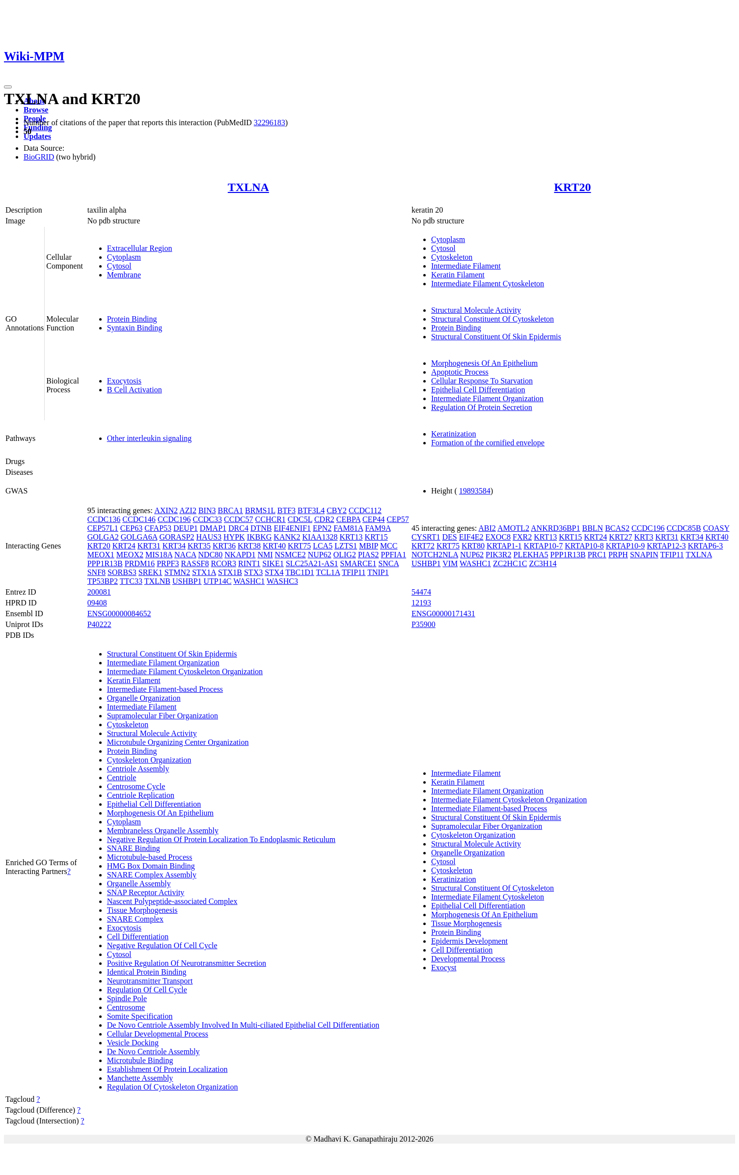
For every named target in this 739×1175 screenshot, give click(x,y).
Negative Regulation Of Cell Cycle (162, 945)
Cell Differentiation (137, 936)
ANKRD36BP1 (555, 528)
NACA (185, 554)
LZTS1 (345, 546)
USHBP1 (187, 581)
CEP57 (397, 519)
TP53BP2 (102, 581)
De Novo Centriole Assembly (153, 1051)
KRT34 (174, 546)
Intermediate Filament (466, 266)
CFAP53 (157, 528)
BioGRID (39, 157)
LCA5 (322, 546)
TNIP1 (378, 572)
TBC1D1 (299, 572)
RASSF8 (195, 563)
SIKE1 (273, 563)
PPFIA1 (394, 554)
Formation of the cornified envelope (488, 442)
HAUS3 (209, 537)
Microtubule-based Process (149, 857)
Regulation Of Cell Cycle (147, 989)
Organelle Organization (144, 698)
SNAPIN (644, 554)
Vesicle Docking (133, 1042)
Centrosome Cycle (136, 786)
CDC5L (300, 519)
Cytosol (119, 266)
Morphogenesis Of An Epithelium (484, 363)
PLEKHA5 (530, 554)
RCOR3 (223, 563)
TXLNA (248, 187)
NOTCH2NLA (434, 554)
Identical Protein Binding (147, 972)
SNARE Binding (133, 848)
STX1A (204, 572)
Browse (36, 110)
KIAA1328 (320, 537)
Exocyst (444, 967)
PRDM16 (140, 563)
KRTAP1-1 (504, 546)
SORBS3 (122, 572)
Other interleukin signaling (149, 438)
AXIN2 (166, 510)
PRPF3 (168, 563)
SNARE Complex (135, 919)
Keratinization (453, 434)
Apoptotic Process (460, 372)
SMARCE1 (358, 563)
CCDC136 (104, 519)
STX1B (230, 572)
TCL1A (328, 572)
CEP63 (131, 528)
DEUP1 (185, 528)
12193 (421, 603)
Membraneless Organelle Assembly (163, 830)
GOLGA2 (103, 537)
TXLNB (157, 581)
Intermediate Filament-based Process (165, 689)
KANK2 (287, 537)
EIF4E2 (471, 537)
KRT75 (299, 546)
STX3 (253, 572)
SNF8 (96, 572)
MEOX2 (129, 554)
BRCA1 (230, 510)
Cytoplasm (124, 257)
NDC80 (210, 554)
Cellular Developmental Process (157, 1034)
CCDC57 (238, 519)
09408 (97, 603)
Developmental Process (468, 959)
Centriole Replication (140, 795)
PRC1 (597, 554)
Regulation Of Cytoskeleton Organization (172, 1087)
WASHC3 (282, 581)
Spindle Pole (127, 998)
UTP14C (218, 581)
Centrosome (126, 1007)
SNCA (388, 563)
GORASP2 (176, 537)
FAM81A (348, 528)
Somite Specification (140, 1016)
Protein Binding (132, 319)
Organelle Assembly (139, 883)
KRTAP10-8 (584, 546)
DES (449, 537)
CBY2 (337, 510)
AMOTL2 (513, 528)
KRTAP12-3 (666, 546)
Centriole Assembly (138, 769)
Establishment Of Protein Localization (167, 1069)
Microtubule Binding (140, 1060)
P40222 (99, 624)
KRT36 (224, 546)
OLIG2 (344, 554)
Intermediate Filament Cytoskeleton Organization (185, 671)
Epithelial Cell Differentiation (478, 389)
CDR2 (324, 519)
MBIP (368, 546)
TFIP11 (353, 572)
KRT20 (572, 187)
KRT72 (423, 546)
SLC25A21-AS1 (312, 563)
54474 (421, 592)
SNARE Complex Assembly (151, 875)
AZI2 (187, 510)
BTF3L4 (311, 510)
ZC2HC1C (510, 563)
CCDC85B (684, 528)
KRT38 (249, 546)
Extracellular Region (139, 248)
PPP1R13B (105, 563)
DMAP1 (213, 528)
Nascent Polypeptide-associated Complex (172, 901)
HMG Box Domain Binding (151, 866)
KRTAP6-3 (705, 546)
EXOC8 (498, 537)
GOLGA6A (139, 537)
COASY (716, 528)
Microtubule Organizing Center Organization (178, 742)
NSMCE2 (290, 554)
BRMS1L (260, 510)
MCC (389, 546)
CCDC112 (365, 510)
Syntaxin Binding (134, 328)
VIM (450, 563)
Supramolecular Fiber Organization (162, 715)
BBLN (592, 528)
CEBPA (348, 519)
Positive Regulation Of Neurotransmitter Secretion (186, 963)
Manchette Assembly (140, 1078)
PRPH (618, 554)
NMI (265, 554)
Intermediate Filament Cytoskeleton (487, 283)
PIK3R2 (498, 554)
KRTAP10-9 (625, 546)
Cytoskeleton (451, 257)
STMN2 (177, 572)
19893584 (475, 491)
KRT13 (351, 537)
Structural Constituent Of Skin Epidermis (496, 336)
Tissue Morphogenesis (142, 910)
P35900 (423, 624)
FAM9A (377, 528)
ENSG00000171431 (443, 613)
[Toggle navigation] (8, 86)
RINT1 (249, 563)
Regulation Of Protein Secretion (481, 407)
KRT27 (620, 537)
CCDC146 (139, 519)
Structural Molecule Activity (476, 310)
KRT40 (274, 546)
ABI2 (487, 528)
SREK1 (150, 572)
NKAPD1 (239, 554)
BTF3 (286, 510)
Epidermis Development (469, 941)
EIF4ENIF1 (292, 528)
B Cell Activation (134, 389)
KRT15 (376, 537)
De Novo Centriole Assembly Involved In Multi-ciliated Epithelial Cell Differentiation (243, 1025)
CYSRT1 (425, 537)
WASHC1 (249, 581)
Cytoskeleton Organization (149, 760)
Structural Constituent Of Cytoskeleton (492, 319)
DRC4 (238, 528)
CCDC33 (207, 519)
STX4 (274, 572)
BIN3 (207, 510)
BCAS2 (617, 528)
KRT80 (473, 546)
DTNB (261, 528)
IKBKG (259, 537)
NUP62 (319, 554)
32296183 (269, 122)
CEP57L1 (102, 528)
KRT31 (149, 546)
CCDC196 (174, 519)
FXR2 (522, 537)
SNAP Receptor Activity (146, 892)
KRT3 (643, 537)
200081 (99, 592)
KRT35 (199, 546)
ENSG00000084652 (119, 613)
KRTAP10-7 (543, 546)
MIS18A (158, 554)
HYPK (234, 537)
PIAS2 (368, 554)
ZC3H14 (542, 563)
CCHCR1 (270, 519)
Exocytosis (124, 381)
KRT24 (124, 546)
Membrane (124, 275)
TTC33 (131, 581)
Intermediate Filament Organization (487, 398)
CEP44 (373, 519)
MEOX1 (100, 554)
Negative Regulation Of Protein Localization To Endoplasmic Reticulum (221, 839)
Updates (37, 136)
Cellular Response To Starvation (482, 381)
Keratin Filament (458, 275)
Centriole (122, 777)
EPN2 (322, 528)
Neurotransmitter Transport (150, 981)
